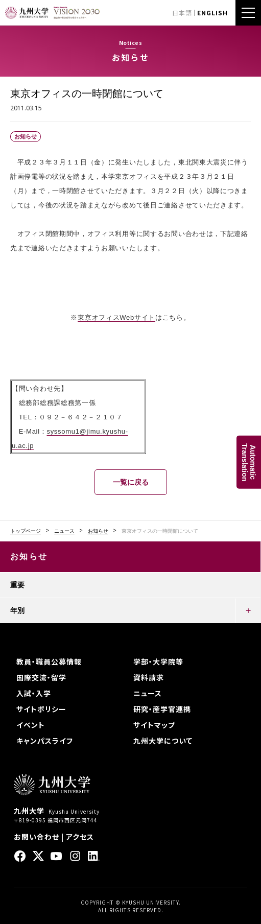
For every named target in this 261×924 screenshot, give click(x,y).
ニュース (64, 531)
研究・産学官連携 (162, 709)
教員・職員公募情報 (49, 661)
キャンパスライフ (44, 741)
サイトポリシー (41, 709)
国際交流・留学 (41, 677)
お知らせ (98, 531)
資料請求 (148, 677)
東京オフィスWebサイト (116, 317)
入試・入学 (33, 693)
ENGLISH (212, 12)
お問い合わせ (36, 837)
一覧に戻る (131, 482)
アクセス (80, 837)
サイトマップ (154, 725)
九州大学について (163, 741)
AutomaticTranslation (249, 462)
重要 (17, 585)
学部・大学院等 (158, 661)
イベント (30, 725)
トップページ (25, 531)
